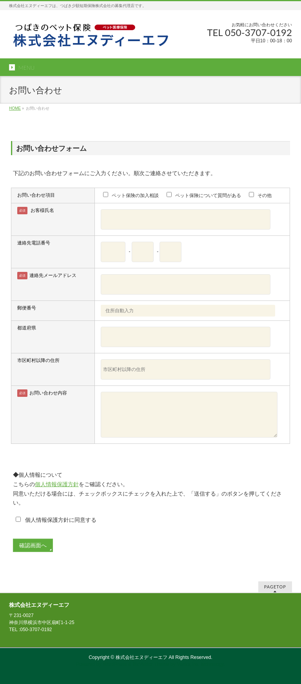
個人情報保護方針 (57, 484)
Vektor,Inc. (188, 664)
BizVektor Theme (150, 664)
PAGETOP (275, 586)
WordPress (115, 664)
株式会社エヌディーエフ (141, 657)
